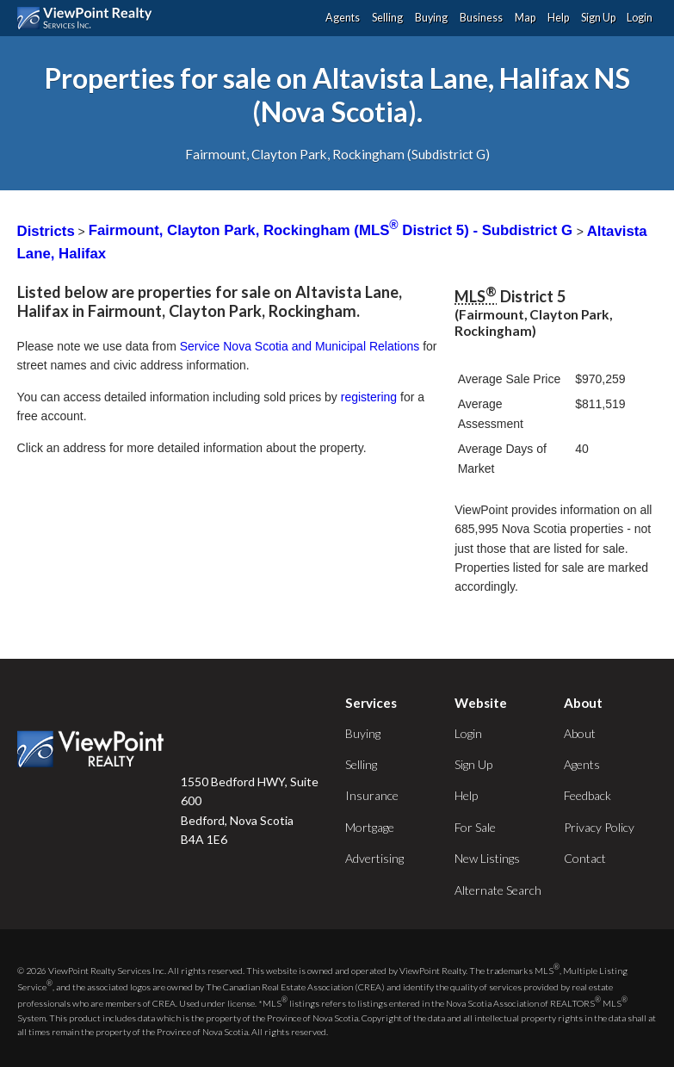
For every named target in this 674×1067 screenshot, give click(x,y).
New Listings (487, 858)
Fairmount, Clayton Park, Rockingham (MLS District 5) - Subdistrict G (333, 230)
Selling (387, 17)
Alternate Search (497, 890)
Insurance (372, 795)
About (580, 733)
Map (525, 17)
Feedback (587, 795)
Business (481, 17)
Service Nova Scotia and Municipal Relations (300, 346)
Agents (342, 17)
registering (369, 397)
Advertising (374, 858)
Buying (431, 17)
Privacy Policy (599, 827)
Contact (585, 858)
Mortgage (369, 827)
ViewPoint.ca (89, 18)
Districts (46, 230)
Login (639, 17)
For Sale (475, 827)
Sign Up (598, 17)
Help (558, 17)
